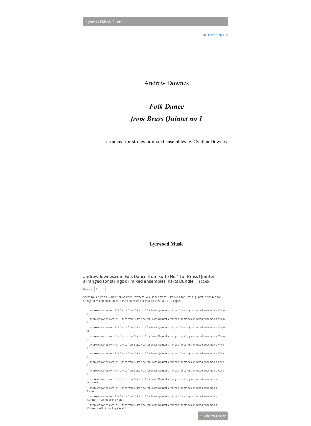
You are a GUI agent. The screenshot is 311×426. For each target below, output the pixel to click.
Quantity (88, 289)
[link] (217, 8)
